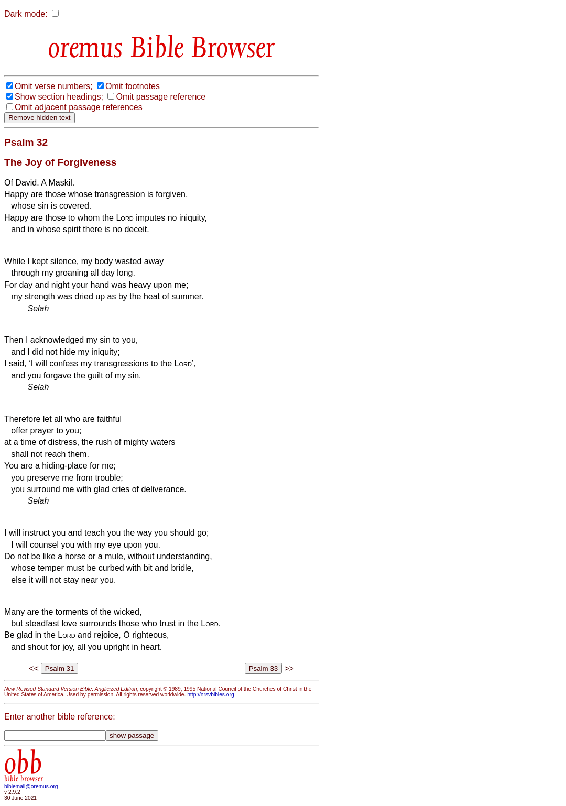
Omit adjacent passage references (79, 107)
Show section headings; (59, 96)
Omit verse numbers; (53, 86)
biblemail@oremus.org (31, 786)
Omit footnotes (132, 86)
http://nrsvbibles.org (210, 695)
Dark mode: (26, 13)
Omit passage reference (160, 96)
